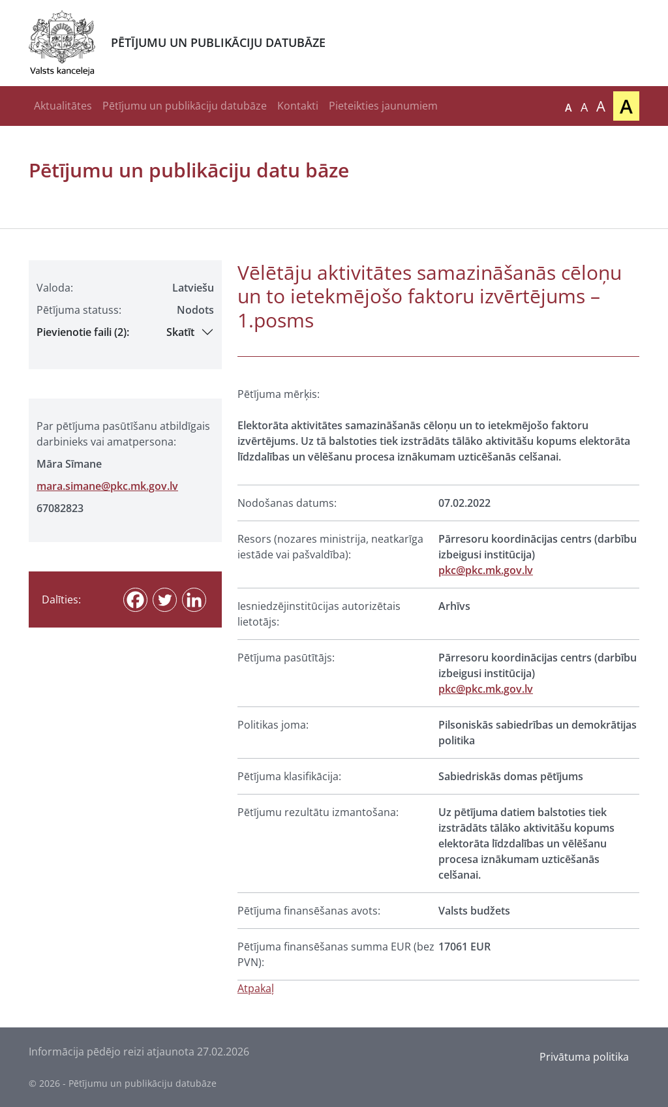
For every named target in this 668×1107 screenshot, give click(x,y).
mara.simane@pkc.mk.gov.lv (107, 486)
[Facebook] (135, 600)
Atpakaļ (255, 988)
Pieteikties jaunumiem (383, 106)
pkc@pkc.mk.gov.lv (485, 570)
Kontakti (297, 106)
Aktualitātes (63, 106)
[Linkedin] (194, 600)
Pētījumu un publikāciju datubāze (184, 106)
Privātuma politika (584, 1057)
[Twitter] (165, 600)
